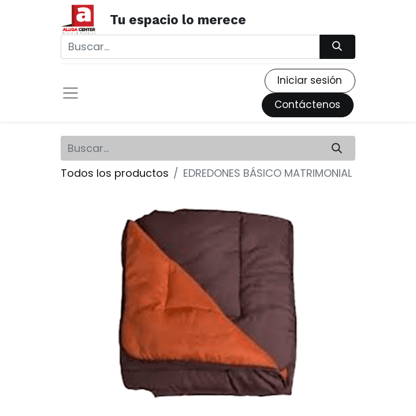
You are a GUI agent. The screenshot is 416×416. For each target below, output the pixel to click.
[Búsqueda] (337, 47)
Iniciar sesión (309, 80)
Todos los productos (115, 173)
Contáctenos (307, 105)
